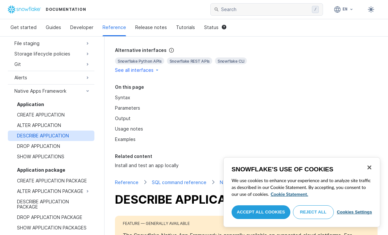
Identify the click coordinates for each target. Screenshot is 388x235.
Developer (81, 27)
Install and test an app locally (147, 165)
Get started (23, 27)
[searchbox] (265, 9)
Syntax (122, 97)
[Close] (369, 167)
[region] (301, 192)
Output (123, 118)
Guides (53, 27)
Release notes (151, 27)
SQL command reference (179, 182)
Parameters (127, 108)
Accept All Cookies (261, 212)
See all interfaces (137, 70)
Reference (114, 27)
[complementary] (246, 60)
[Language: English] (344, 9)
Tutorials (185, 27)
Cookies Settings (354, 212)
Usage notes (129, 129)
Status (215, 27)
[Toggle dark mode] (371, 9)
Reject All (313, 212)
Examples (125, 139)
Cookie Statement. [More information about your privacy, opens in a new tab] (289, 194)
